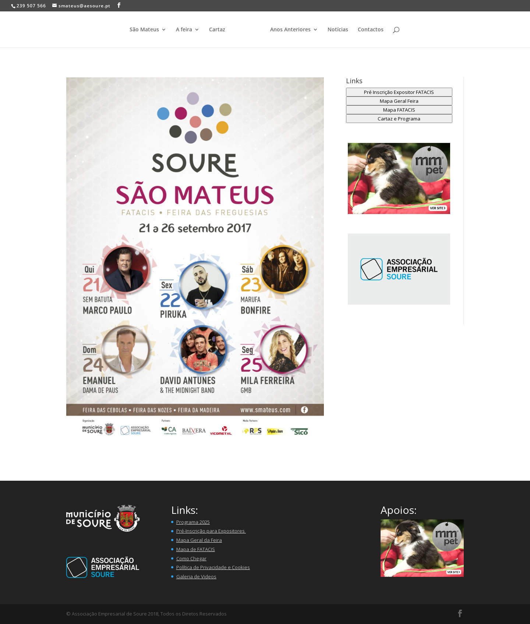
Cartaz (217, 30)
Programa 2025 (193, 522)
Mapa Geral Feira (399, 101)
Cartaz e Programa (399, 118)
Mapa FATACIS (399, 109)
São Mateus (144, 30)
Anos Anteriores (290, 30)
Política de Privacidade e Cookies (213, 567)
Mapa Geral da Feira (199, 540)
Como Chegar (191, 558)
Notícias (338, 30)
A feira (184, 30)
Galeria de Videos (196, 576)
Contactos (371, 30)
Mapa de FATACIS (195, 549)
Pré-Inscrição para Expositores (211, 530)
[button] (399, 178)
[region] (399, 269)
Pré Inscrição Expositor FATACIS (399, 92)
